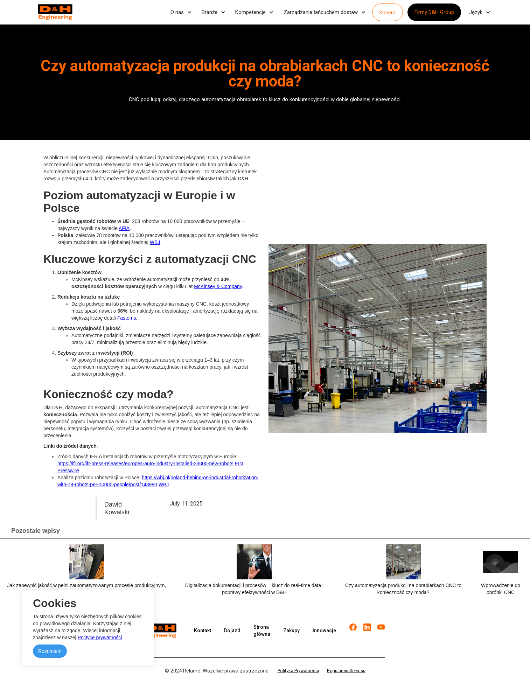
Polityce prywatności (100, 637)
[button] (180, 12)
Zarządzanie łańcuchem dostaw (321, 12)
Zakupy (291, 630)
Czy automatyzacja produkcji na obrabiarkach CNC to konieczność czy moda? (403, 589)
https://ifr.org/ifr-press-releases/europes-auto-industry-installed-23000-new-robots (145, 463)
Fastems (126, 318)
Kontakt (202, 630)
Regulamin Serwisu (346, 670)
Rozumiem (50, 651)
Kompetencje (250, 12)
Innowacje (324, 630)
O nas (177, 12)
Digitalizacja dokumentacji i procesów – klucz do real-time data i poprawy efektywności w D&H (254, 589)
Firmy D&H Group (434, 12)
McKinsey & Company (218, 286)
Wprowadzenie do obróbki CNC (500, 589)
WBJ (155, 242)
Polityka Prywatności (298, 670)
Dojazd (232, 630)
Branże (209, 12)
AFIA (124, 228)
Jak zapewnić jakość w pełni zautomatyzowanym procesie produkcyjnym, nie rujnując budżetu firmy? (86, 589)
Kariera (387, 12)
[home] (55, 12)
